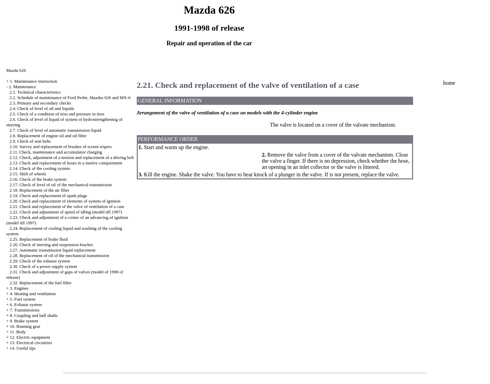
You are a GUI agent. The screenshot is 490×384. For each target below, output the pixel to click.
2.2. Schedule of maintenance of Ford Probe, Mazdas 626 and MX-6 (70, 97)
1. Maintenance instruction (33, 81)
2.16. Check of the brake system (38, 179)
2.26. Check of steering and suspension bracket (51, 244)
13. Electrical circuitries (31, 342)
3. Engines (19, 288)
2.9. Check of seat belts (30, 141)
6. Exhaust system (26, 304)
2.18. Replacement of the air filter (39, 190)
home (449, 83)
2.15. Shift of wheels (28, 173)
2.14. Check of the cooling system (40, 168)
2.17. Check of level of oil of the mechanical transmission (61, 184)
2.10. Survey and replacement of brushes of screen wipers (61, 146)
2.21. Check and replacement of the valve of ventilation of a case (67, 206)
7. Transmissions (24, 310)
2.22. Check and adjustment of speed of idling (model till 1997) (66, 211)
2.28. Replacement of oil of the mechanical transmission (59, 255)
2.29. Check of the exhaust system (40, 260)
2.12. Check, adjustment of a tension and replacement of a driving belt (72, 157)
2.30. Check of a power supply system (43, 266)
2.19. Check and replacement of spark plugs (48, 195)
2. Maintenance (22, 86)
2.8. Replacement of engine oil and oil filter (48, 135)
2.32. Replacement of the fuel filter (40, 282)
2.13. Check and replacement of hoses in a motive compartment (66, 162)
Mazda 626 (16, 70)
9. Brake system (24, 320)
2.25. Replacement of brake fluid (39, 239)
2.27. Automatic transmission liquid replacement (53, 250)
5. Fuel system (22, 299)
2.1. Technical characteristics (35, 92)
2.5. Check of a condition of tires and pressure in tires (57, 113)
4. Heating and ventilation (33, 293)
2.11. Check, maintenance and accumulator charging (56, 152)
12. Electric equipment (30, 337)
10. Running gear (25, 326)
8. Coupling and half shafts (34, 315)
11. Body (18, 331)
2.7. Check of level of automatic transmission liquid (55, 130)
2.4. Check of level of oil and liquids (42, 108)
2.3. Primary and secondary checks (40, 103)
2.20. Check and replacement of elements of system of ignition (65, 201)
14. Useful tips (23, 348)
